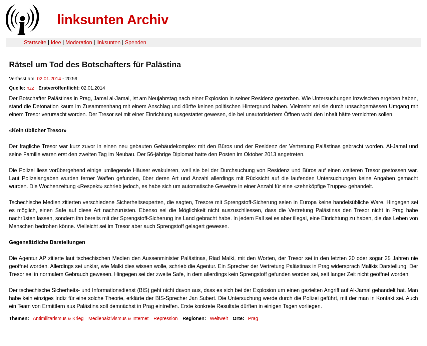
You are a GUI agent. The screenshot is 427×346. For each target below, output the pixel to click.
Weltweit (219, 318)
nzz (30, 88)
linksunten (108, 42)
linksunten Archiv (112, 19)
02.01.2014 (49, 78)
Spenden (135, 42)
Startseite (35, 42)
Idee (56, 42)
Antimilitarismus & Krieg (58, 318)
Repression (165, 318)
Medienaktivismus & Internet (118, 318)
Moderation (78, 42)
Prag (253, 318)
